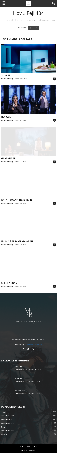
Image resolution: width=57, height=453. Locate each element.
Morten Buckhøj (7, 79)
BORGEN (6, 116)
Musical (4, 434)
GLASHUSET (8, 158)
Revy (3, 427)
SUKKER (5, 75)
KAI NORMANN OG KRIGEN (16, 200)
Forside (21, 446)
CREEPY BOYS (9, 283)
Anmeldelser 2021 (7, 431)
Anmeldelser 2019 (7, 423)
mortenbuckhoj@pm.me (33, 344)
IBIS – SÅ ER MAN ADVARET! (17, 241)
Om (28, 446)
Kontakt (35, 446)
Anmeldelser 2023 (7, 420)
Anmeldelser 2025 (21, 369)
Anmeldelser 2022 (7, 416)
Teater (3, 412)
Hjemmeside (34, 28)
